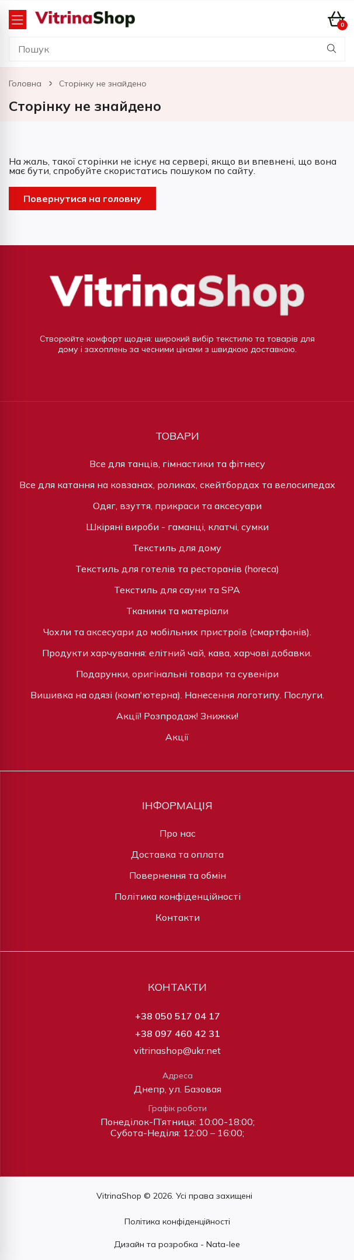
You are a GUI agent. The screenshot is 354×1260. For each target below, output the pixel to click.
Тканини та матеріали (177, 610)
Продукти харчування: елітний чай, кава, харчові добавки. (177, 652)
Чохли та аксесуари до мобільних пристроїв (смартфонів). (177, 631)
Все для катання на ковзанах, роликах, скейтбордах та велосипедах (177, 484)
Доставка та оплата (177, 854)
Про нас (177, 833)
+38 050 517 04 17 (177, 1016)
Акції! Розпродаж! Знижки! (177, 716)
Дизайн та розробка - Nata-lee (177, 1244)
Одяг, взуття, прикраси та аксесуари (177, 505)
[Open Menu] (17, 19)
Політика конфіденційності (177, 896)
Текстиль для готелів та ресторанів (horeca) (177, 568)
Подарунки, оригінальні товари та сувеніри (177, 673)
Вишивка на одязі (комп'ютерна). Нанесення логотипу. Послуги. (177, 694)
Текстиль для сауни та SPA (177, 589)
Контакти (177, 917)
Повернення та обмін (177, 875)
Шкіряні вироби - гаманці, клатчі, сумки (177, 526)
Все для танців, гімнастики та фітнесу (177, 463)
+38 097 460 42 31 (177, 1033)
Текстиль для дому (177, 547)
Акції (177, 737)
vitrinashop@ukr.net (177, 1050)
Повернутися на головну (82, 198)
